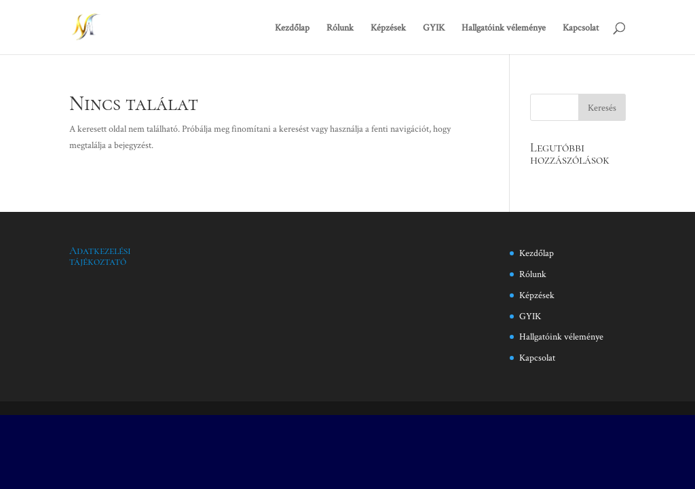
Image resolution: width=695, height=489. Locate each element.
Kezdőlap (292, 27)
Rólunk (340, 27)
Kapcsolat (581, 27)
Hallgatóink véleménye (504, 27)
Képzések (388, 27)
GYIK (434, 27)
